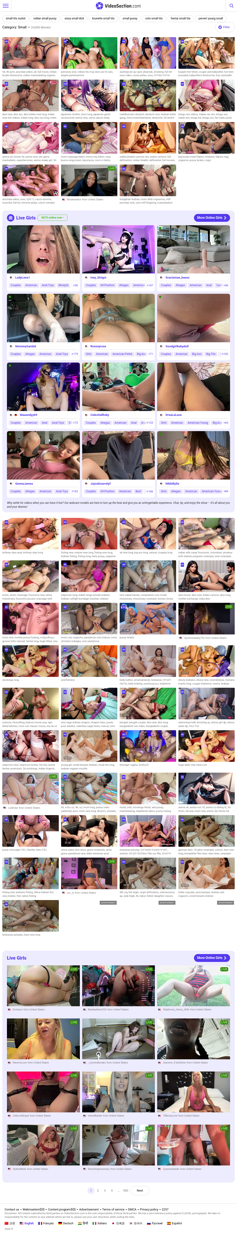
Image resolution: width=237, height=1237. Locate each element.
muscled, (7, 202)
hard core (201, 764)
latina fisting (29, 896)
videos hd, (84, 71)
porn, (76, 811)
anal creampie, (223, 556)
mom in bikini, (103, 160)
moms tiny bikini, (95, 156)
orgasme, (184, 160)
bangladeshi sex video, (133, 726)
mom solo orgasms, (72, 637)
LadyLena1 (22, 277)
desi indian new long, (36, 114)
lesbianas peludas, (13, 934)
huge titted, (46, 641)
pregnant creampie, (204, 556)
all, (35, 71)
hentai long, (33, 641)
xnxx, (151, 75)
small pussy (130, 18)
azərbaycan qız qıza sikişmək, (137, 71)
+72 (75, 422)
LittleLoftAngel (21, 1115)
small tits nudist (15, 18)
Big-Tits (211, 354)
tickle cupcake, (187, 892)
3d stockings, (30, 768)
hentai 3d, (19, 156)
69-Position (107, 285)
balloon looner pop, (37, 722)
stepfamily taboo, (146, 811)
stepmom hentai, (29, 764)
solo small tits (154, 18)
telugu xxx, (208, 117)
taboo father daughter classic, (157, 896)
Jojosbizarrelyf (100, 483)
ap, (122, 896)
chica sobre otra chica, (74, 849)
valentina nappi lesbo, (88, 726)
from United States (92, 199)
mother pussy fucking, (27, 637)
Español (174, 1223)
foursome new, (37, 595)
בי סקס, (30, 199)
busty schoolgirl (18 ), (14, 849)
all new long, (127, 552)
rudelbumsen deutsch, (132, 114)
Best (138, 491)
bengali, (124, 722)
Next (140, 1190)
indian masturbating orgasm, (39, 75)
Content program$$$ (62, 1209)
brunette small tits (103, 18)
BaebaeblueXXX (97, 1009)
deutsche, (158, 117)
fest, (19, 896)
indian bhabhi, (141, 160)
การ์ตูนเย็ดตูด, (47, 637)
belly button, (127, 680)
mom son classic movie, (33, 726)
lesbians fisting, (25, 892)
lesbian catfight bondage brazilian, (80, 598)
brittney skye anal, (12, 552)
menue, (105, 726)
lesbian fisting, (69, 556)
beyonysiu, (88, 160)
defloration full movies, (162, 160)
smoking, (159, 71)
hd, (4, 71)
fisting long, (85, 556)
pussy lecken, (197, 160)
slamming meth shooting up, (194, 722)
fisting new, (68, 552)
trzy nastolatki (224, 75)
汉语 (10, 1223)
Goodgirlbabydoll (176, 346)
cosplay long (165, 552)
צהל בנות (194, 726)
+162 (75, 491)
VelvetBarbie (95, 1115)
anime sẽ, (8, 156)
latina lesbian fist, (44, 892)
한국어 (135, 1223)
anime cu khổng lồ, (217, 807)
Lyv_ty (70, 892)
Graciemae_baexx (177, 277)
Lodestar (13, 807)
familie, (31, 849)
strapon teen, (98, 722)
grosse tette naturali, (14, 641)
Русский (154, 1223)
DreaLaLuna (173, 415)
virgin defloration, (150, 892)
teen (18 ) (41, 849)
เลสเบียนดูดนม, (151, 683)
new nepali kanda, (130, 595)
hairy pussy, (99, 556)
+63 (226, 422)
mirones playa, (29, 202)
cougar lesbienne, (202, 683)
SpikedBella (19, 1169)
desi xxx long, (42, 117)
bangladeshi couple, (157, 726)
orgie (208, 160)
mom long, (89, 807)
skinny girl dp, (219, 722)
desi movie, (185, 595)
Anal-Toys (48, 285)
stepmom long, (70, 595)
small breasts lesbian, (85, 764)
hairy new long (32, 934)
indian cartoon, (158, 156)
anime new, (82, 117)
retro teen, (214, 853)
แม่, (81, 807)
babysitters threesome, (202, 75)
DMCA (132, 1209)
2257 (165, 1209)
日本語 (118, 1223)
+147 (150, 285)
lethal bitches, (10, 726)
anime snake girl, (43, 160)
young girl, (67, 764)
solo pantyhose (91, 641)
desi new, (7, 114)
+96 (226, 285)
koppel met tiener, (188, 71)
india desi (204, 598)
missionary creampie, (145, 598)
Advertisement (89, 1209)
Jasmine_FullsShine (174, 1062)
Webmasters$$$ (34, 1209)
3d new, (43, 764)
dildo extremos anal (98, 853)
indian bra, (184, 117)
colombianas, (217, 680)
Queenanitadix (171, 1169)
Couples (16, 285)
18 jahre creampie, (204, 849)
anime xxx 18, (198, 807)
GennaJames (24, 483)
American (31, 285)
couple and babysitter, (211, 71)
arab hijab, (130, 896)
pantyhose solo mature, (97, 637)
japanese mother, (71, 114)
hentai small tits (180, 18)
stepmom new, (10, 764)
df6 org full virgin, (130, 892)
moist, (123, 807)
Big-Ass (142, 354)
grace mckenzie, (96, 849)
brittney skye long (33, 552)
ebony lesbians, (187, 680)
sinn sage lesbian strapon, (76, 722)
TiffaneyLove (170, 1115)
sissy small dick (74, 18)
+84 (226, 491)
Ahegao (124, 285)
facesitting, (19, 722)
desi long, (225, 595)
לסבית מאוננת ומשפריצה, (154, 849)
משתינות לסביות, (138, 853)
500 (125, 1190)
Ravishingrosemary (99, 1169)
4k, (77, 807)
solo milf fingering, (146, 202)
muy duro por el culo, (101, 71)
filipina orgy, (222, 156)
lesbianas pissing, (130, 849)
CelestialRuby (99, 415)
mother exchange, (188, 598)
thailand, (210, 156)
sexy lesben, (9, 896)
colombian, (216, 552)
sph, (50, 722)
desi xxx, (18, 114)
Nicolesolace (74, 199)
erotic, (6, 595)
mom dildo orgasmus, (153, 199)
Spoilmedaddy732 (194, 638)
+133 (150, 422)
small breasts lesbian (201, 896)
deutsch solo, (153, 114)
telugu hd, (196, 117)
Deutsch (65, 1223)
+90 (75, 285)
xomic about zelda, (99, 117)
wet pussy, (158, 807)
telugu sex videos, (188, 114)
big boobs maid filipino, (191, 156)
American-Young (198, 422)
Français (46, 1223)
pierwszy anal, (69, 71)
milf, (130, 807)
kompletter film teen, (196, 853)
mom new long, (88, 811)
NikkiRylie (172, 483)
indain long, (27, 117)
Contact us (12, 1209)
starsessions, (167, 892)
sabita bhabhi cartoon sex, (135, 156)
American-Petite (122, 354)
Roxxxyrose (98, 346)
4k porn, (11, 71)
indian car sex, (207, 114)
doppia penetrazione (72, 75)
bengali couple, (138, 722)
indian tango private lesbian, (94, 595)
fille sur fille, (155, 853)
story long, (87, 114)
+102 (225, 354)
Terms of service (113, 1209)
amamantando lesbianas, (148, 680)
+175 (75, 354)
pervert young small (211, 18)
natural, (153, 552)
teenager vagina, (129, 764)
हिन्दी (83, 1223)
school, (219, 849)
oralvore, (7, 722)
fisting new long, (103, 552)
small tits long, (106, 764)
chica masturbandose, (139, 117)
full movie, (43, 71)
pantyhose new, (78, 853)
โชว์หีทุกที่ (143, 764)
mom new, (8, 637)
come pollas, (140, 75)
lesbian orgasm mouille (74, 768)
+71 (150, 354)
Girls (88, 354)
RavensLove (20, 1062)
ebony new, (202, 680)
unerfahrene (68, 680)
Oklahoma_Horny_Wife (176, 1009)
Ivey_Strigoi (98, 277)
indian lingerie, (46, 768)
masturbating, (128, 811)
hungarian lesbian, (130, 199)
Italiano (100, 1223)
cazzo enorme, (43, 199)
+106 (150, 491)
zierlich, (124, 853)
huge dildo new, (187, 764)
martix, (217, 683)
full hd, (17, 202)
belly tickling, (135, 683)
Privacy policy (149, 1209)
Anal (209, 285)
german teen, (186, 849)
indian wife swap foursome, (194, 552)
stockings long (10, 680)
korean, (162, 598)
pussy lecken (127, 637)
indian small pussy (45, 18)
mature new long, (84, 552)
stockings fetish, (142, 807)
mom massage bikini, (73, 156)
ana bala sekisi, (25, 71)
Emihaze (18, 1009)
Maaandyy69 (28, 415)
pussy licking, (163, 811)
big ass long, (141, 552)
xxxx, (23, 199)
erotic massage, (19, 595)
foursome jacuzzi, (26, 598)
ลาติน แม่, (70, 807)
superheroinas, (25, 160)
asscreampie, (203, 892)
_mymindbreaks (97, 1062)
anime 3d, (212, 811)
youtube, (111, 811)
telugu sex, (222, 114)
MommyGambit (25, 346)
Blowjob (64, 285)
